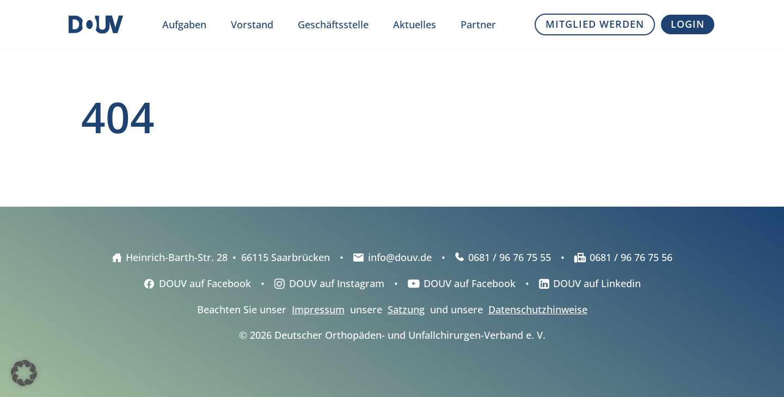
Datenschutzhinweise (537, 309)
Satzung (406, 309)
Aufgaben (184, 24)
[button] (24, 373)
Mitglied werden (595, 23)
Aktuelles (414, 24)
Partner (478, 24)
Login (688, 23)
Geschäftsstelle (333, 24)
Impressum (318, 309)
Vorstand (252, 24)
